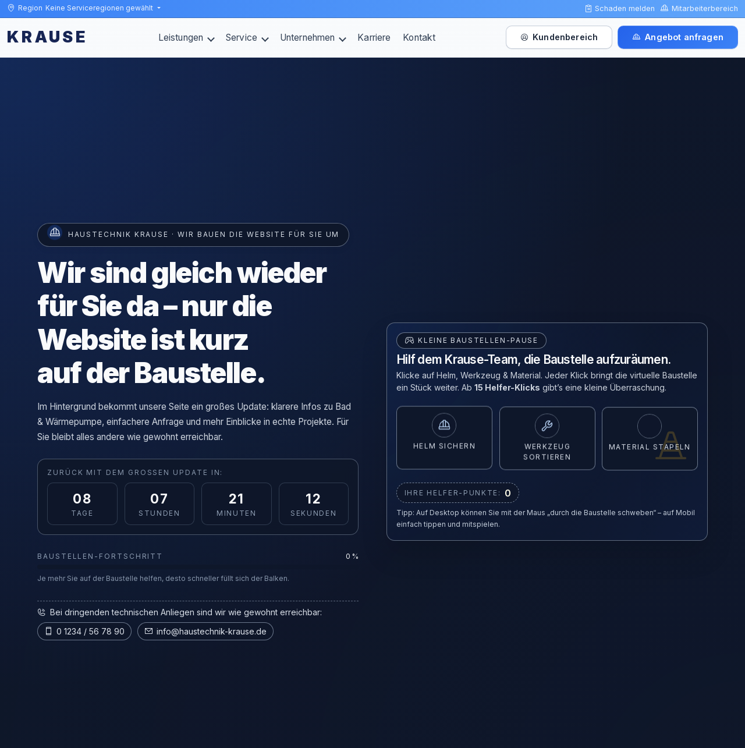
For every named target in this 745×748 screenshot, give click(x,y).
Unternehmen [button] (313, 37)
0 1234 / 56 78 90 (84, 631)
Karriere (374, 37)
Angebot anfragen (677, 37)
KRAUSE (47, 37)
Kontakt (419, 37)
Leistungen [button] (186, 37)
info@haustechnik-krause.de (205, 631)
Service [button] (247, 37)
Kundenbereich (559, 37)
